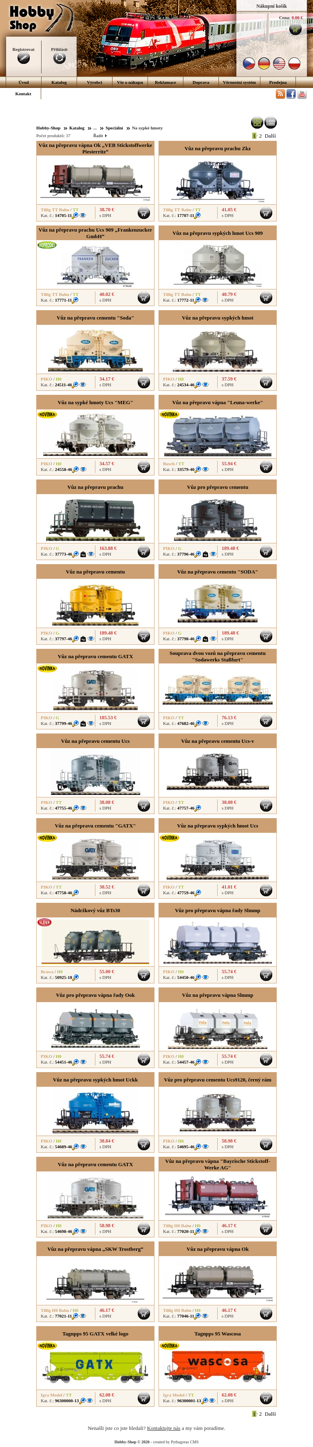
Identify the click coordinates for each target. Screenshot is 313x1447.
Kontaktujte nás (164, 1428)
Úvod (23, 82)
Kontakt (23, 93)
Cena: (285, 17)
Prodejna (278, 82)
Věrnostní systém (239, 82)
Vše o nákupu (130, 82)
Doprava (201, 82)
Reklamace (165, 82)
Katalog (58, 82)
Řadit (99, 135)
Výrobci (94, 82)
